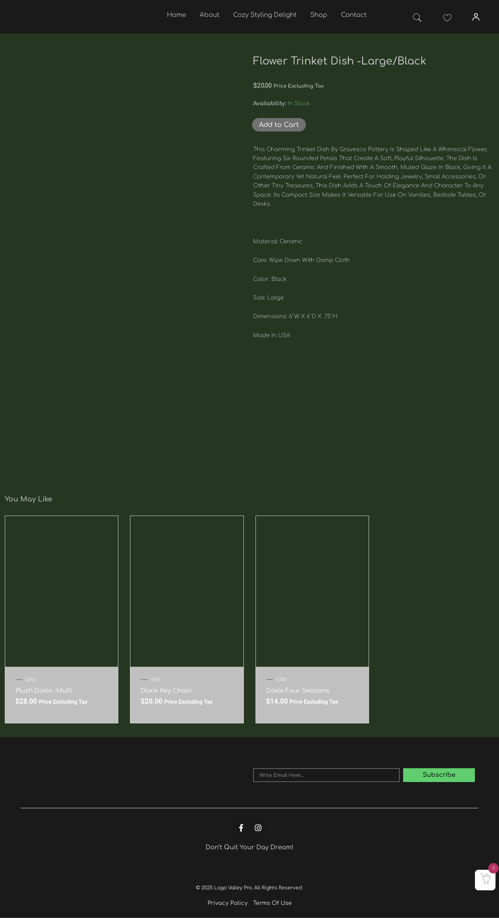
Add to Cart (279, 124)
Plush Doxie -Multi (44, 690)
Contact (354, 14)
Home (176, 14)
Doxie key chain (166, 690)
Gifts (31, 679)
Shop (318, 14)
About (209, 14)
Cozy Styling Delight (265, 14)
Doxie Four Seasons (297, 690)
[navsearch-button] (417, 19)
